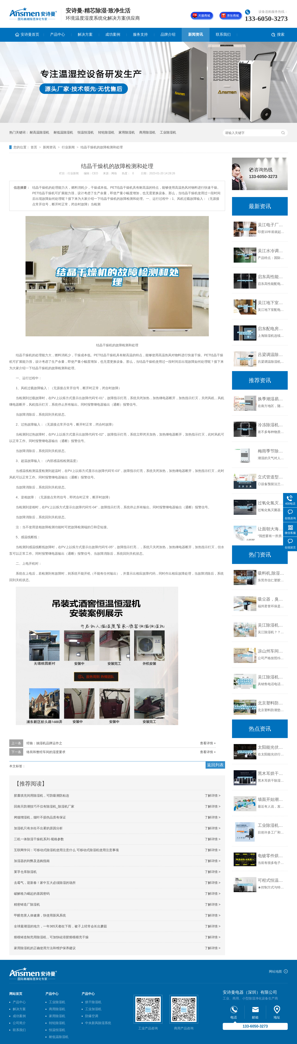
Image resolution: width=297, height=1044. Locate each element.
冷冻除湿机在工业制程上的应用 (271, 425)
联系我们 (223, 34)
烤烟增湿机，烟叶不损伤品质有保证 (40, 817)
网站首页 (15, 994)
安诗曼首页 (30, 34)
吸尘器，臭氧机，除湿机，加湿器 (271, 599)
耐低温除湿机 (63, 132)
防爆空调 (91, 1016)
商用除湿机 (147, 132)
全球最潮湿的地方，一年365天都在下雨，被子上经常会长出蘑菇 (60, 926)
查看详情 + (208, 743)
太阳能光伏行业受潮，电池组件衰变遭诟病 (271, 747)
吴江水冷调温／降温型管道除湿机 (271, 250)
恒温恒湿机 (85, 132)
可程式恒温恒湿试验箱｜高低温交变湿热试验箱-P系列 (271, 880)
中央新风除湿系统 (98, 1023)
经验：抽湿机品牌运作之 (44, 743)
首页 (34, 147)
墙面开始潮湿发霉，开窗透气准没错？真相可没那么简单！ (271, 799)
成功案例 (112, 34)
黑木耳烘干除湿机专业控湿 (271, 773)
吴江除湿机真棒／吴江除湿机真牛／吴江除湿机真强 (271, 677)
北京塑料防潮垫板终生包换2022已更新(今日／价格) (271, 703)
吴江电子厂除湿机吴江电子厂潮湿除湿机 (271, 225)
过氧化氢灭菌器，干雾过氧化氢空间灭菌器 (271, 503)
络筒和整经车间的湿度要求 (45, 752)
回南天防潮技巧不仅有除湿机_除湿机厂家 (44, 806)
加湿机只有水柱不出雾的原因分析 (38, 828)
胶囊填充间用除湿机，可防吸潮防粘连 (41, 795)
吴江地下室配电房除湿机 (271, 302)
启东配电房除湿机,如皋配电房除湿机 (271, 328)
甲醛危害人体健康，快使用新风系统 (40, 915)
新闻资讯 (195, 34)
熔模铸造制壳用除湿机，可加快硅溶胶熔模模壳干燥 (51, 937)
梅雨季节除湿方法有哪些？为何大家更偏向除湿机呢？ (271, 451)
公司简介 (19, 1023)
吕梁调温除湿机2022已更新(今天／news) (271, 354)
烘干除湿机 (93, 1002)
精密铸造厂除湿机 (27, 904)
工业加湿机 (93, 1009)
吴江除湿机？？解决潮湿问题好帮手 (271, 625)
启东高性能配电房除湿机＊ (271, 276)
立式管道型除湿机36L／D (271, 477)
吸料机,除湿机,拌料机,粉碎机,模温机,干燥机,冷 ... (271, 573)
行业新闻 (68, 147)
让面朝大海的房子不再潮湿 (271, 529)
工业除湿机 (168, 132)
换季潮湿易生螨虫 (271, 399)
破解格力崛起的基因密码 (32, 893)
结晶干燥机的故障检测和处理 (102, 147)
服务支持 (140, 34)
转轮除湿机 (106, 132)
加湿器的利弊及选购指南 (32, 861)
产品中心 (57, 34)
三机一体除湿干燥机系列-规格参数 (39, 839)
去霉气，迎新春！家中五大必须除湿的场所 (45, 883)
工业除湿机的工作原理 (271, 825)
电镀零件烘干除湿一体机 (271, 855)
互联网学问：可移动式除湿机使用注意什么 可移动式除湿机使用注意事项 (66, 850)
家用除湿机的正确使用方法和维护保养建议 (45, 948)
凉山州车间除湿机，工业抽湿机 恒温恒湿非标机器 (271, 651)
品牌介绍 (168, 34)
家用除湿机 (127, 132)
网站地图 (275, 971)
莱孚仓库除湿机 (25, 872)
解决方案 (85, 34)
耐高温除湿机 (39, 132)
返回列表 (215, 765)
